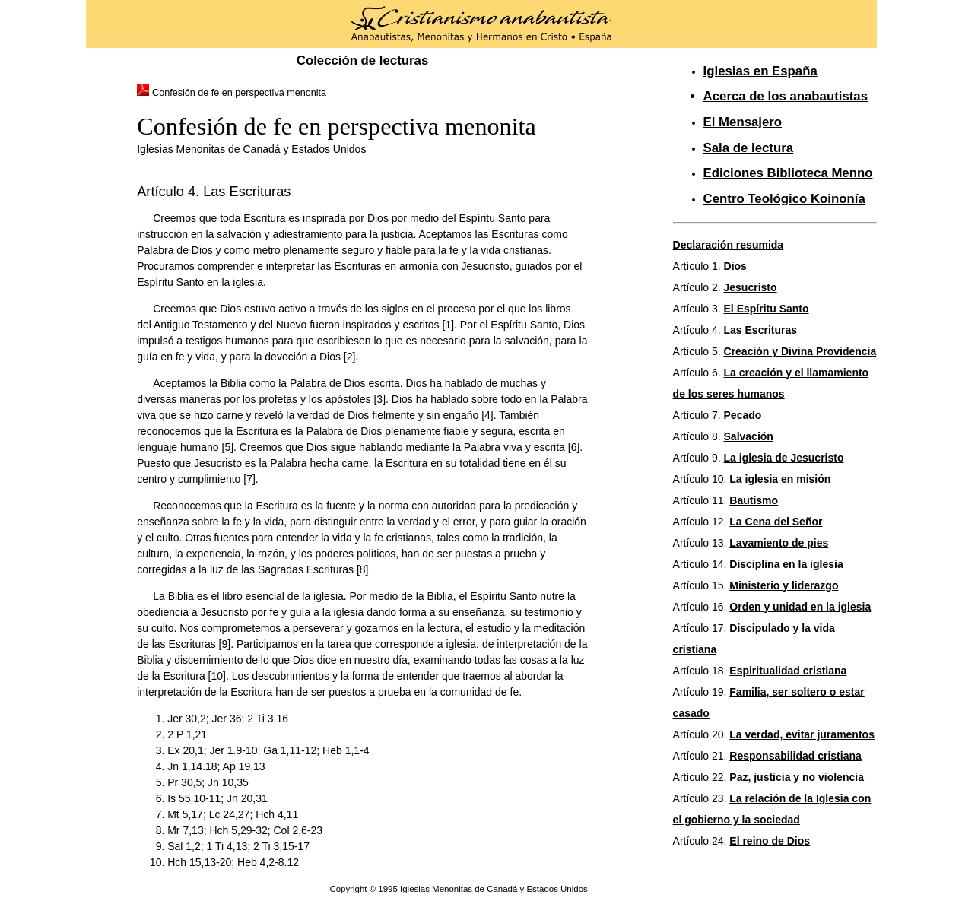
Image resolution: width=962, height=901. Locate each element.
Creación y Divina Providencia (800, 351)
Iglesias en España (760, 71)
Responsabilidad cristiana (795, 756)
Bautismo (753, 500)
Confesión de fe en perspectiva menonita (239, 92)
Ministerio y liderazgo (783, 585)
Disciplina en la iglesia (786, 564)
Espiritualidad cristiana (787, 671)
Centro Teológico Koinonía (784, 199)
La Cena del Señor (775, 522)
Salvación (748, 436)
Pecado (743, 415)
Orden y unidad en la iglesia (800, 607)
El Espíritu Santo (766, 309)
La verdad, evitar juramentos (802, 734)
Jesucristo (750, 287)
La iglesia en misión (779, 479)
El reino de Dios (769, 841)
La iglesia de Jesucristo (784, 458)
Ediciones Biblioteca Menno (788, 173)
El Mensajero (743, 122)
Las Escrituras (761, 330)
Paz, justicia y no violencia (796, 777)
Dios (735, 266)
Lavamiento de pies (778, 543)
